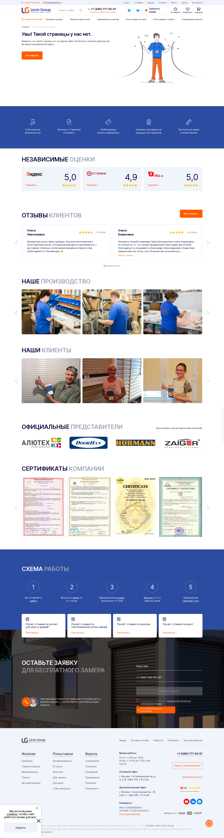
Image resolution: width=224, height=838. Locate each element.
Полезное (173, 740)
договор (119, 597)
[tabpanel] (66, 242)
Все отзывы (191, 213)
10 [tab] (119, 266)
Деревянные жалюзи (108, 19)
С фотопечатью (61, 788)
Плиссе (26, 777)
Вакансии (135, 814)
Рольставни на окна (136, 19)
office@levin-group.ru (192, 777)
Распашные (91, 771)
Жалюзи (29, 754)
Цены (184, 2)
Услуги (162, 2)
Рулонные (27, 760)
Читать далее (125, 255)
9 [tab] (118, 266)
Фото (174, 2)
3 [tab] (107, 266)
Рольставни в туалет (164, 19)
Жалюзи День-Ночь (80, 19)
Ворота (91, 754)
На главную (32, 55)
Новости (158, 740)
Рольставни (63, 754)
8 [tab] (116, 266)
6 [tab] (112, 266)
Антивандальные (62, 760)
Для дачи (58, 782)
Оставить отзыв (140, 740)
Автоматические (31, 782)
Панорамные (92, 777)
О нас (126, 2)
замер (75, 597)
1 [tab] (104, 266)
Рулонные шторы (54, 19)
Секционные (92, 760)
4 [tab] (109, 266)
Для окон (58, 771)
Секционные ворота (192, 19)
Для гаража (59, 777)
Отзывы (138, 2)
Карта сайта (125, 814)
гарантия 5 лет (190, 600)
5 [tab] (111, 266)
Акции (150, 2)
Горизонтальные (31, 766)
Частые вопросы (192, 740)
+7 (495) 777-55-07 (103, 9)
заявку (33, 600)
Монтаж (148, 597)
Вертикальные (30, 771)
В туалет (58, 766)
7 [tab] (114, 266)
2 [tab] (106, 266)
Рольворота (92, 788)
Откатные (90, 766)
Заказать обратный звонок (187, 765)
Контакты (197, 2)
